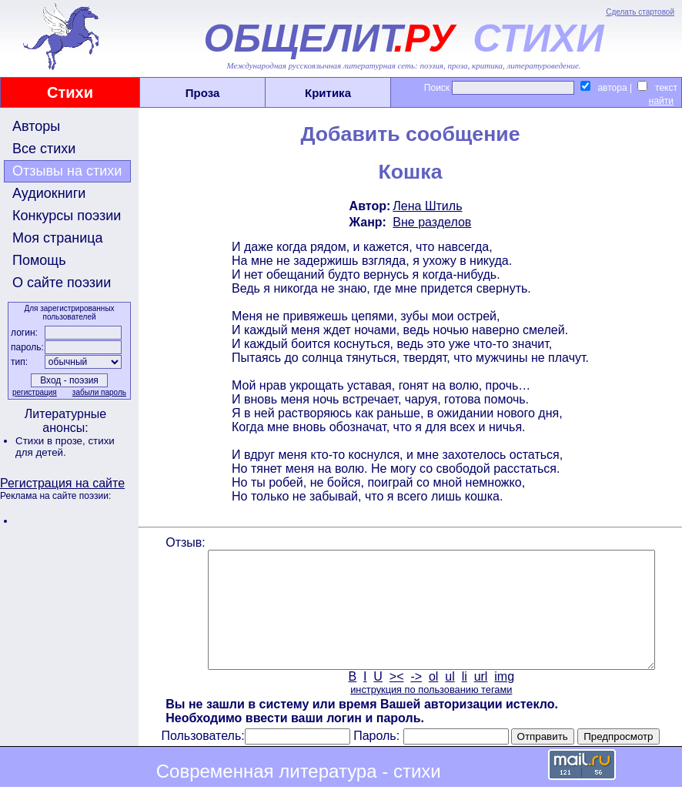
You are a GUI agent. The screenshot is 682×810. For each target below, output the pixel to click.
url (479, 699)
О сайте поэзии (61, 282)
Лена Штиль (426, 206)
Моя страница (57, 238)
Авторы (36, 126)
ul (448, 699)
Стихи (70, 92)
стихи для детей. (65, 446)
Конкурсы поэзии (66, 215)
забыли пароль (98, 392)
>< (395, 699)
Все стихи (43, 148)
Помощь (39, 260)
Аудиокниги (48, 193)
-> (415, 699)
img (503, 699)
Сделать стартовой (640, 12)
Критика (328, 92)
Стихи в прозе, (51, 441)
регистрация (33, 392)
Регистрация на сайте (62, 483)
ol (431, 699)
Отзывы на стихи (67, 171)
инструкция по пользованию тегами (429, 712)
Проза (203, 92)
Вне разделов (431, 222)
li (463, 699)
